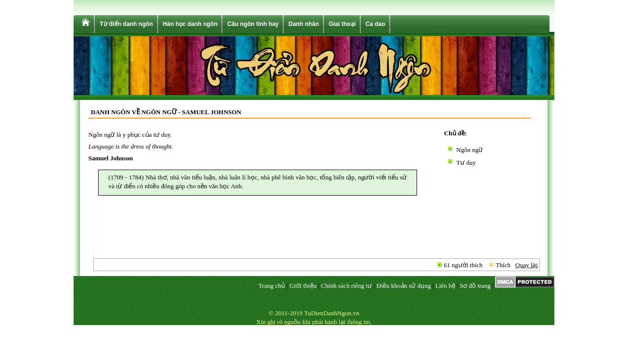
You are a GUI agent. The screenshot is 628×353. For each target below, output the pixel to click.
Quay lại (526, 265)
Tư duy (466, 162)
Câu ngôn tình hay (253, 24)
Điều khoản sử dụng (403, 285)
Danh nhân (303, 24)
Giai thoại (342, 24)
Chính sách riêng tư (346, 285)
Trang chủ (272, 285)
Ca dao (375, 24)
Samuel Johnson (110, 158)
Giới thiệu (302, 285)
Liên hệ (445, 285)
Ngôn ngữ (469, 149)
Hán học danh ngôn (190, 24)
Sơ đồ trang (475, 285)
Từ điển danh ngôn (126, 24)
